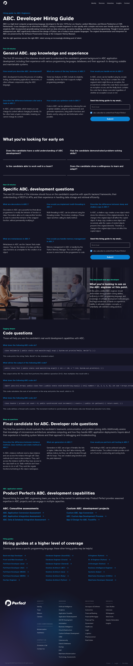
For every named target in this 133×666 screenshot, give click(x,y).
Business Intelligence (66, 627)
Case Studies (110, 606)
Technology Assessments (67, 657)
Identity (39, 606)
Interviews (109, 610)
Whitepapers (110, 613)
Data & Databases (65, 643)
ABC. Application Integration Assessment (23, 516)
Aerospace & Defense (92, 606)
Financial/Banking (91, 613)
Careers (39, 617)
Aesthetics (40, 633)
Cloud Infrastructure (65, 630)
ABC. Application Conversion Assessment (23, 513)
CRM (60, 637)
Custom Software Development (69, 633)
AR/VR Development (65, 620)
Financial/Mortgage (91, 617)
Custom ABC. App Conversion (81, 513)
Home (108, 663)
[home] (5, 3)
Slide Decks (109, 617)
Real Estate (89, 640)
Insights (108, 623)
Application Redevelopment (68, 617)
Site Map (125, 663)
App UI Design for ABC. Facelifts (82, 520)
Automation (62, 623)
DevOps (61, 647)
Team (39, 610)
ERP (60, 650)
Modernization (42, 629)
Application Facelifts (65, 613)
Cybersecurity (63, 640)
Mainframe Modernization (67, 654)
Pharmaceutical (90, 637)
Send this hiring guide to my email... (106, 100)
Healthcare (89, 627)
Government (89, 623)
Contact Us (41, 649)
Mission (39, 613)
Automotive (89, 610)
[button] (93, 3)
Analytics (62, 610)
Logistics (88, 633)
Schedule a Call (42, 645)
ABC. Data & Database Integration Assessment (26, 520)
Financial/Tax (89, 620)
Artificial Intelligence (65, 606)
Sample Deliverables (112, 620)
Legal (87, 630)
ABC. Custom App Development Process (86, 516)
